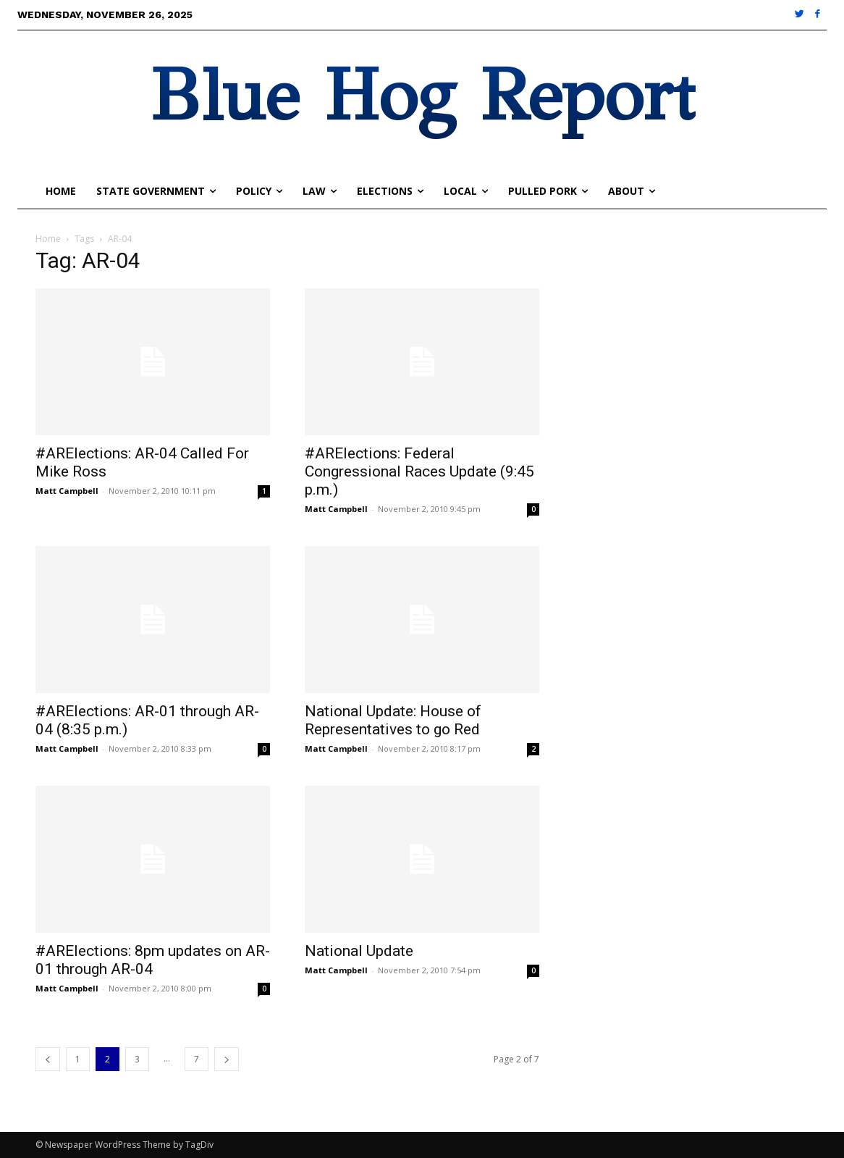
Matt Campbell (66, 490)
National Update (359, 951)
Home (48, 238)
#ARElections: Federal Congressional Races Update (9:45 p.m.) (419, 471)
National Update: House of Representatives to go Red (393, 720)
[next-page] (226, 1059)
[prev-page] (47, 1059)
